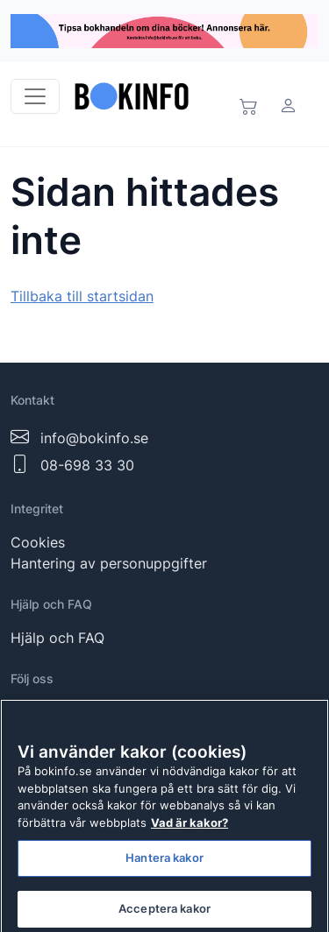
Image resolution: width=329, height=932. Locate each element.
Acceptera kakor (164, 913)
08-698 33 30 (87, 465)
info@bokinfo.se (94, 438)
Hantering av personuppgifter (109, 563)
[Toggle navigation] (35, 96)
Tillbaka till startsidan (82, 296)
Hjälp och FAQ (57, 637)
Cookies (38, 542)
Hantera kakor (164, 862)
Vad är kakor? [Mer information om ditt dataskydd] (189, 827)
